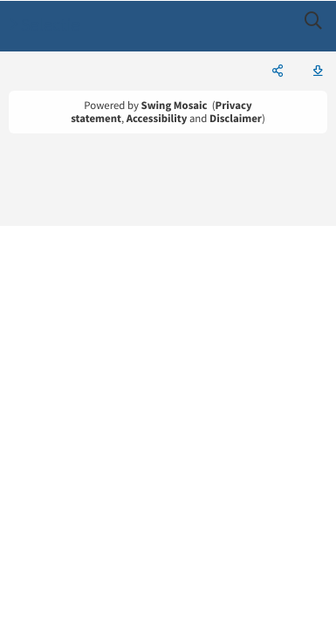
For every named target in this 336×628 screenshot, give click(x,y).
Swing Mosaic (174, 106)
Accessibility (157, 119)
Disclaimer (235, 119)
